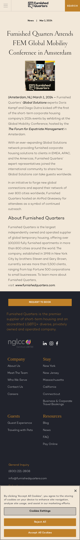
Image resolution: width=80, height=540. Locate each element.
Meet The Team (18, 373)
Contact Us (15, 386)
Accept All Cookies (40, 533)
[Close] (75, 491)
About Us (14, 366)
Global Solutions (34, 103)
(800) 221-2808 (19, 471)
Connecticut (51, 394)
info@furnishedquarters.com (27, 478)
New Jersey (51, 373)
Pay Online (50, 444)
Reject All (40, 522)
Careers (13, 394)
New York (49, 366)
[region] (40, 512)
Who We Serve (17, 380)
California (49, 386)
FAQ (46, 437)
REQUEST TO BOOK (40, 302)
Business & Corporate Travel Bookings (57, 403)
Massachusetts (53, 380)
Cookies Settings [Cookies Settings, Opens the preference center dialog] (39, 511)
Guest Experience (20, 423)
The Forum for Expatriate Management (35, 129)
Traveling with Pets (20, 430)
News (47, 430)
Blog (46, 423)
